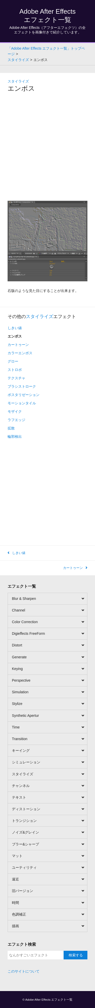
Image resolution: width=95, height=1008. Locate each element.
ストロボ (15, 370)
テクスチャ (16, 378)
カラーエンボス (20, 353)
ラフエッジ (16, 420)
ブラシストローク (22, 386)
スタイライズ (18, 81)
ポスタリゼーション (24, 395)
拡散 (11, 428)
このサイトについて (24, 971)
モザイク (15, 411)
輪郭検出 (15, 436)
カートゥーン (18, 345)
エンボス (15, 336)
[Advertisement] (47, 147)
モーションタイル (22, 403)
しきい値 (15, 328)
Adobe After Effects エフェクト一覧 (49, 999)
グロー (13, 361)
